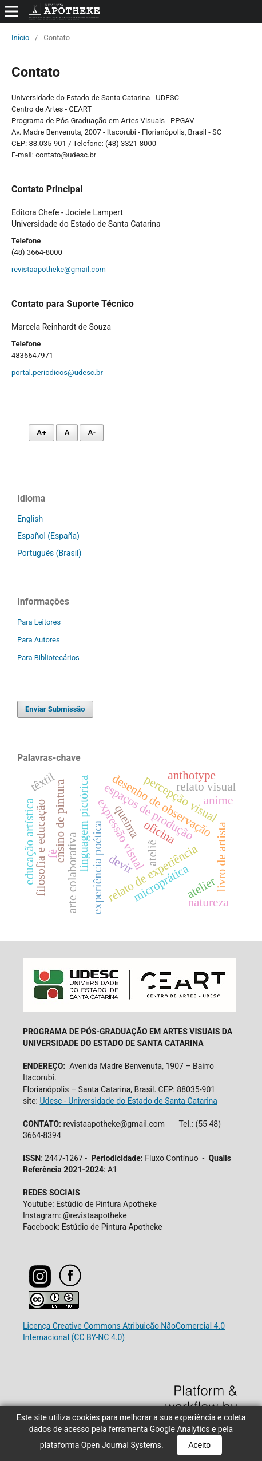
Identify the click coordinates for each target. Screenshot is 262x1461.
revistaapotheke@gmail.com (58, 269)
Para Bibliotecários (48, 657)
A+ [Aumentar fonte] (41, 432)
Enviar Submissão (55, 709)
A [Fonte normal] (66, 432)
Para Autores (38, 639)
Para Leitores (39, 622)
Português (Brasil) (49, 553)
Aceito (199, 1445)
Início (20, 37)
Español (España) (48, 535)
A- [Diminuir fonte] (92, 432)
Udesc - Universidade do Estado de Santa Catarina (128, 1100)
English (30, 518)
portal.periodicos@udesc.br (57, 372)
